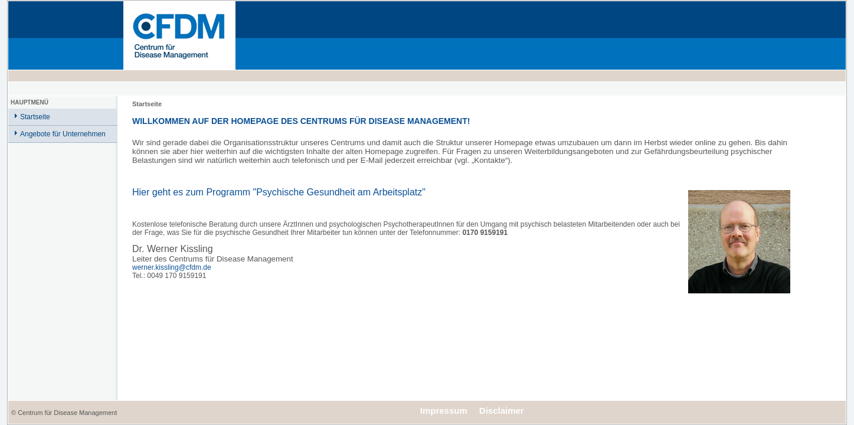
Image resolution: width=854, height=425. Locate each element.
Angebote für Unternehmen (63, 134)
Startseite (35, 117)
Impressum (443, 411)
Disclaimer (501, 411)
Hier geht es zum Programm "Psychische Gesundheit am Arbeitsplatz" (279, 192)
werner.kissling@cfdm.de (171, 267)
